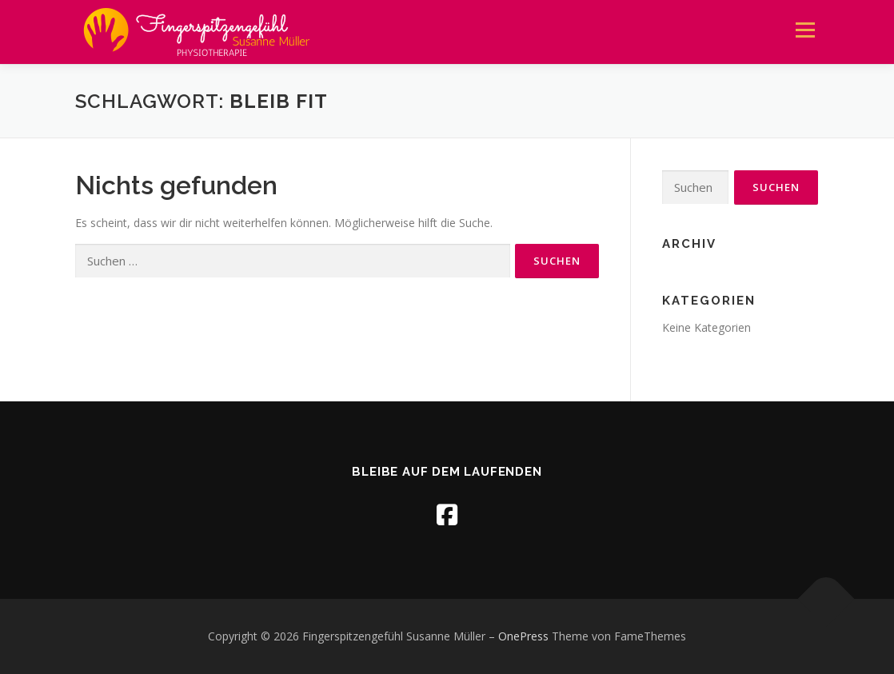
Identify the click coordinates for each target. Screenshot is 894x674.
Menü (805, 30)
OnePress (523, 636)
